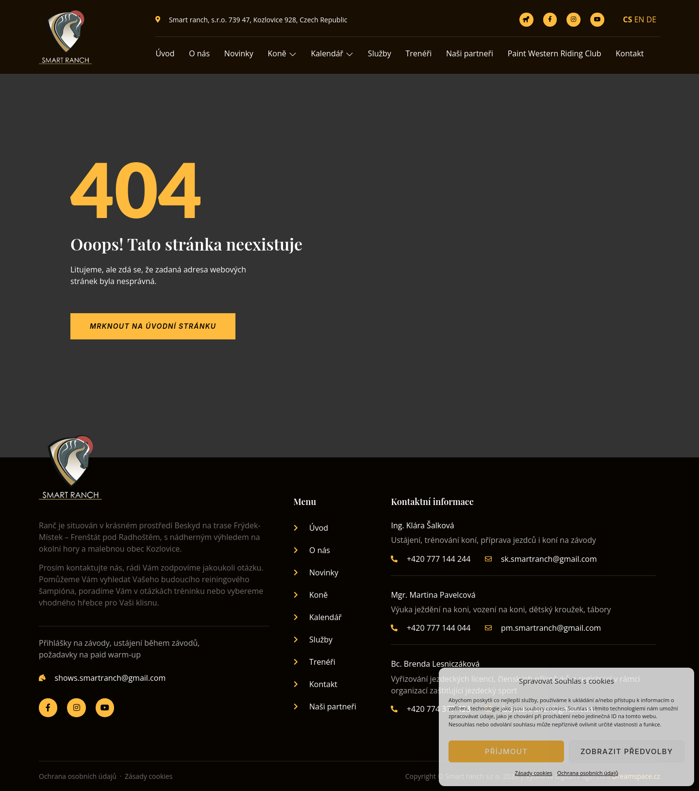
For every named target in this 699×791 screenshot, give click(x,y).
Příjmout (506, 751)
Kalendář (333, 53)
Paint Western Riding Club (555, 53)
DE (652, 19)
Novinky (238, 53)
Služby (380, 53)
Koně (282, 53)
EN (639, 19)
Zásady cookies (533, 772)
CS (627, 19)
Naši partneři (470, 53)
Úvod (164, 53)
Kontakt (631, 53)
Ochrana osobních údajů (587, 772)
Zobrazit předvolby (627, 751)
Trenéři (419, 53)
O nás (199, 53)
